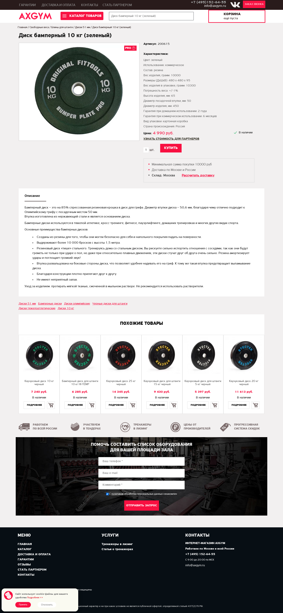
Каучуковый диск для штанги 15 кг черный (162, 383)
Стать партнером (117, 5)
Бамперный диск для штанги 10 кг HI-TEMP (80, 383)
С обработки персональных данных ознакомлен (143, 494)
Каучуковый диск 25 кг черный (121, 383)
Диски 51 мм (82, 27)
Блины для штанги (62, 27)
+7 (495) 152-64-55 (200, 554)
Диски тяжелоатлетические (37, 308)
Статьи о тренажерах (117, 549)
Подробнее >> (35, 597)
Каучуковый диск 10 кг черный (39, 383)
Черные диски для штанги (109, 303)
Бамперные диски (50, 303)
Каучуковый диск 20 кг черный (243, 383)
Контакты (89, 5)
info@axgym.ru (215, 6)
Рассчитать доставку (198, 175)
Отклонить (47, 604)
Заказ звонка (254, 4)
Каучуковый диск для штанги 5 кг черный (203, 383)
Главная (22, 27)
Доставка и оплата (58, 5)
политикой (117, 494)
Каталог (25, 549)
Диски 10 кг (66, 308)
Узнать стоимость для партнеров (171, 138)
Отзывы (24, 564)
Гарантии (27, 5)
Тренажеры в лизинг (117, 544)
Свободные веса (39, 27)
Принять (23, 605)
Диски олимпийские (77, 303)
